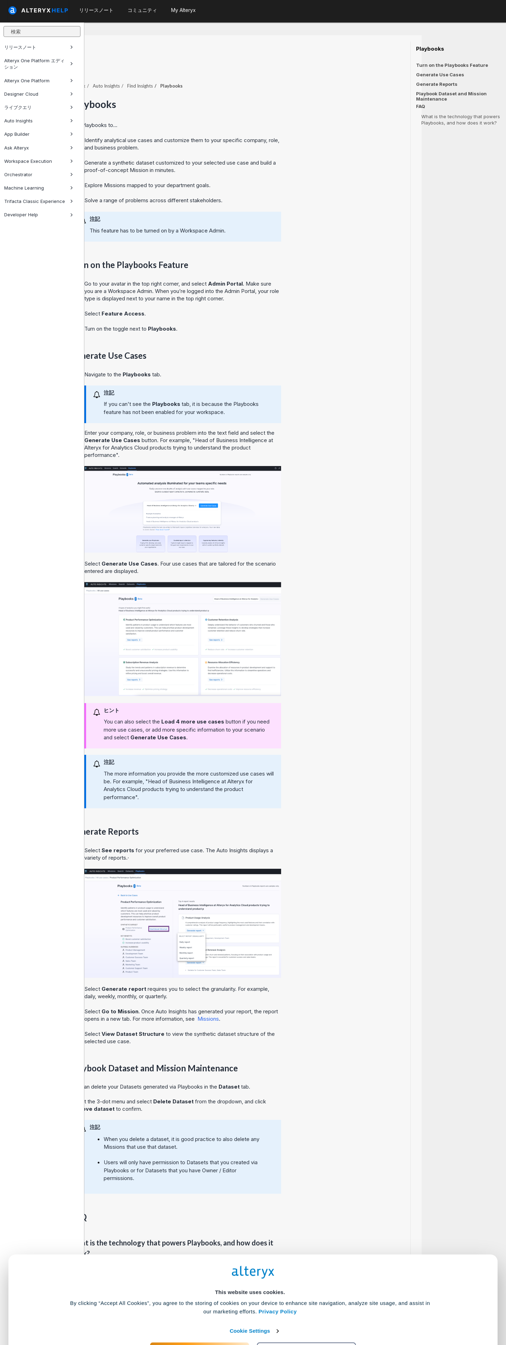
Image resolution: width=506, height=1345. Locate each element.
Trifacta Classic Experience (38, 201)
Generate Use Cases (440, 74)
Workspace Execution (38, 161)
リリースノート (38, 47)
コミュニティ (142, 10)
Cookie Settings (250, 1293)
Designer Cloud (38, 94)
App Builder (38, 134)
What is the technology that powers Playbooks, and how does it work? (460, 120)
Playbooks (430, 49)
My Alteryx (183, 10)
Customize (306, 1314)
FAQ (420, 106)
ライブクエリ (38, 107)
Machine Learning (38, 188)
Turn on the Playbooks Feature (452, 65)
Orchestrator (38, 174)
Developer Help (38, 214)
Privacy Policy (278, 1274)
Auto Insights (38, 120)
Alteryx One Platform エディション (38, 64)
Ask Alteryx (38, 148)
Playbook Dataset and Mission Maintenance (451, 96)
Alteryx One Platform (38, 80)
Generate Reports (437, 84)
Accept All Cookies (199, 1314)
